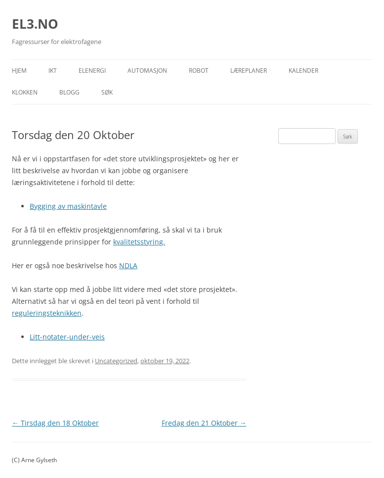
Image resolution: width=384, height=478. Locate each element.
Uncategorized (116, 360)
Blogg (69, 92)
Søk (107, 92)
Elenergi (92, 70)
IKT (52, 70)
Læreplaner (248, 70)
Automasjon (147, 70)
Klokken (25, 92)
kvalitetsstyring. (139, 241)
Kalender (303, 70)
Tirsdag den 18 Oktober (55, 423)
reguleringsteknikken (47, 313)
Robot (199, 70)
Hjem (19, 70)
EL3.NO (35, 24)
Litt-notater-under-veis (67, 336)
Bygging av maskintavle (68, 206)
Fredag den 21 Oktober (204, 423)
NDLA (128, 265)
